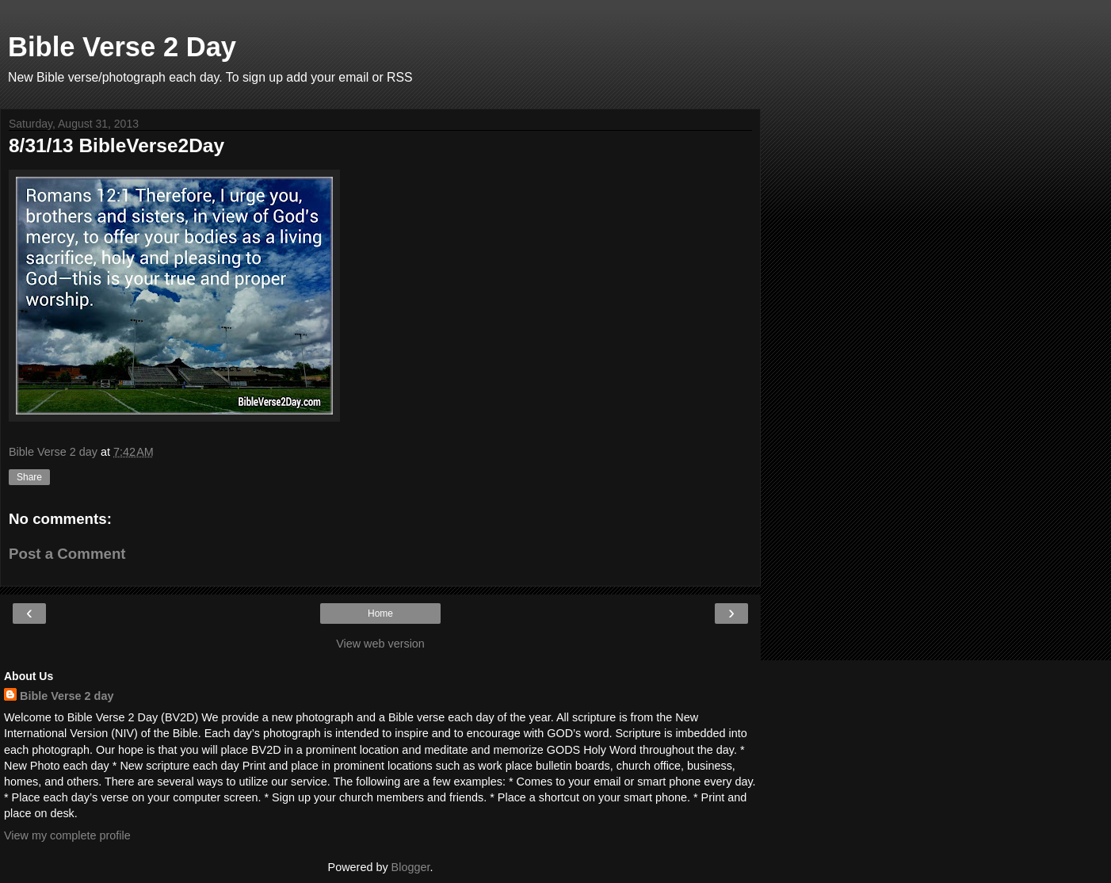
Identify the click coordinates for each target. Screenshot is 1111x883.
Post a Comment (67, 553)
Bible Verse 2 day (66, 696)
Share (29, 477)
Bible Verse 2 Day (122, 47)
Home (380, 613)
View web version (380, 643)
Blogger (410, 867)
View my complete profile (67, 835)
